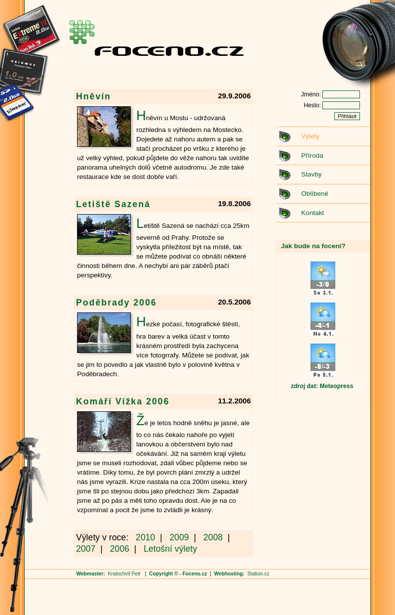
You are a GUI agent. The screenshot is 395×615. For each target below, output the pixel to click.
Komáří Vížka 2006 (122, 401)
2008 (213, 537)
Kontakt (312, 213)
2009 (179, 537)
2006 (119, 549)
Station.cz (258, 573)
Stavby (311, 174)
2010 (145, 537)
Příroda (312, 155)
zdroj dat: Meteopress (322, 386)
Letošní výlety (170, 549)
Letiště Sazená (113, 204)
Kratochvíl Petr (124, 573)
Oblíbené (314, 193)
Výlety (310, 136)
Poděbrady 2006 (116, 303)
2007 (85, 549)
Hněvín (93, 96)
